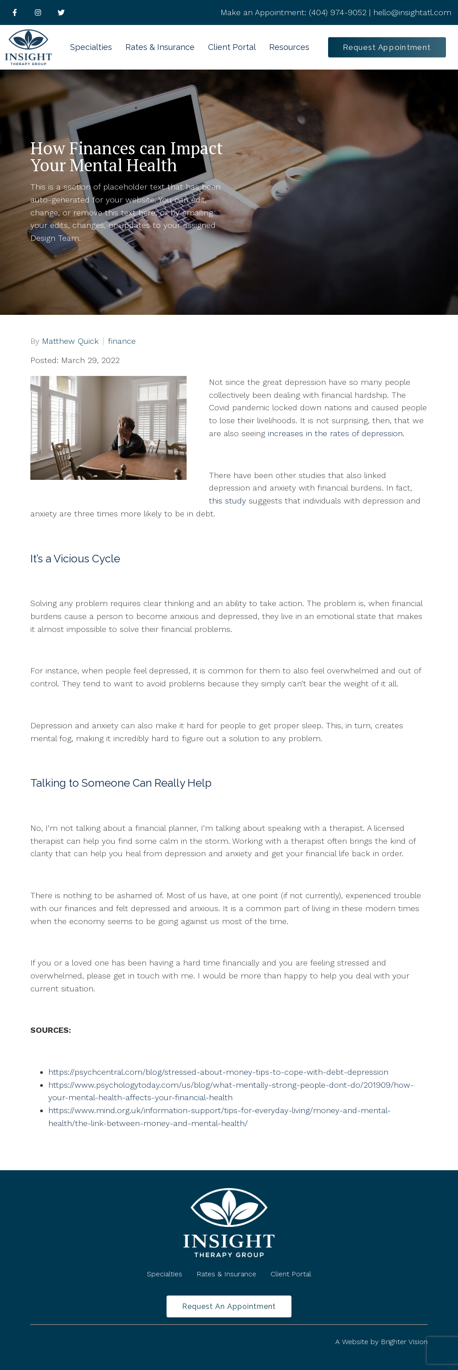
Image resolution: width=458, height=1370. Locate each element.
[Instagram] (38, 12)
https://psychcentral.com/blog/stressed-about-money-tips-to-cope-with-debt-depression (218, 1072)
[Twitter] (61, 12)
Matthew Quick (70, 341)
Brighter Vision (404, 1341)
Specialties (91, 47)
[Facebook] (15, 12)
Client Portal (232, 47)
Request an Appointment (229, 1306)
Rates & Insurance (160, 47)
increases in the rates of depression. (336, 433)
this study (227, 500)
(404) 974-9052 (337, 12)
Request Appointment (387, 47)
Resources (289, 47)
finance (122, 341)
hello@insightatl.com (412, 12)
